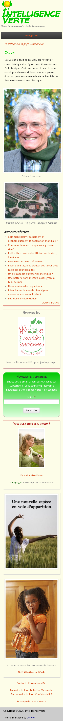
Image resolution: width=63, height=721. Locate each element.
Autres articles (50, 302)
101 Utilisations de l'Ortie (31, 672)
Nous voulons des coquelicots (25, 286)
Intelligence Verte (30, 16)
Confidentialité (43, 694)
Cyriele (31, 717)
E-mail (31, 397)
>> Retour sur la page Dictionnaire (24, 44)
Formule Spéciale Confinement (26, 261)
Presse (42, 701)
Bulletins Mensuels (41, 690)
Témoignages (15, 482)
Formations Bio (37, 683)
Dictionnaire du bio (22, 694)
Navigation (31, 35)
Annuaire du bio (19, 690)
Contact (21, 683)
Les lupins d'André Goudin (22, 298)
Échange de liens (27, 701)
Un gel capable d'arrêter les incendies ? (30, 273)
